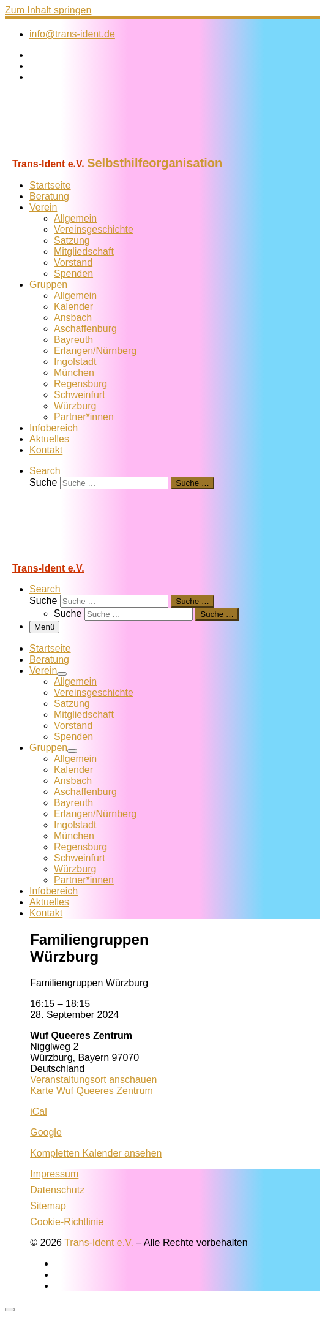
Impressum (54, 1174)
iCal (38, 1111)
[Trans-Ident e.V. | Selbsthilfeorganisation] (81, 150)
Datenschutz (57, 1190)
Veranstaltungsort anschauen (93, 1079)
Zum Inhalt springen (48, 10)
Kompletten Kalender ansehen (96, 1153)
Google (46, 1132)
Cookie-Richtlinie (66, 1222)
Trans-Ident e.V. (98, 1242)
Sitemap (48, 1206)
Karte (91, 1090)
